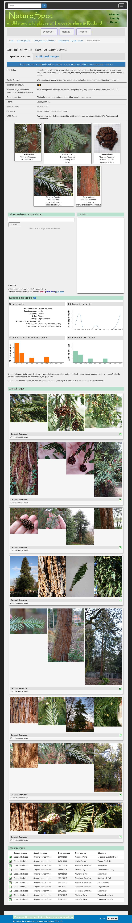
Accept (102, 918)
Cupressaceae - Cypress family (70, 41)
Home (11, 41)
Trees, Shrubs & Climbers (44, 41)
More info (59, 921)
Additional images (47, 56)
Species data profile (20, 297)
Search (14, 225)
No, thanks (112, 918)
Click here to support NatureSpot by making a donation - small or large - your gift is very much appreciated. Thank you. (66, 64)
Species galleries (23, 41)
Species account (20, 56)
